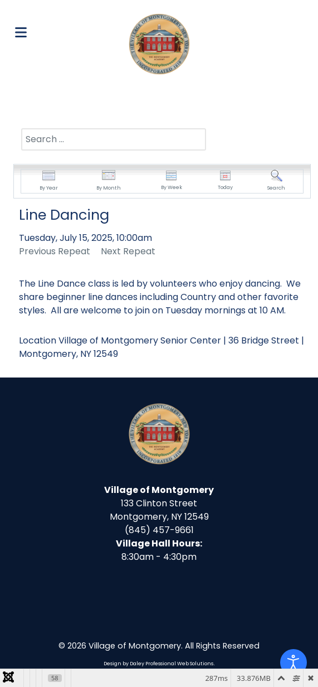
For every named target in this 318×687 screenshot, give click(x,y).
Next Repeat (128, 251)
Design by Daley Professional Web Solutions (158, 663)
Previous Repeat (54, 251)
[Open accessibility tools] (293, 662)
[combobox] (113, 139)
